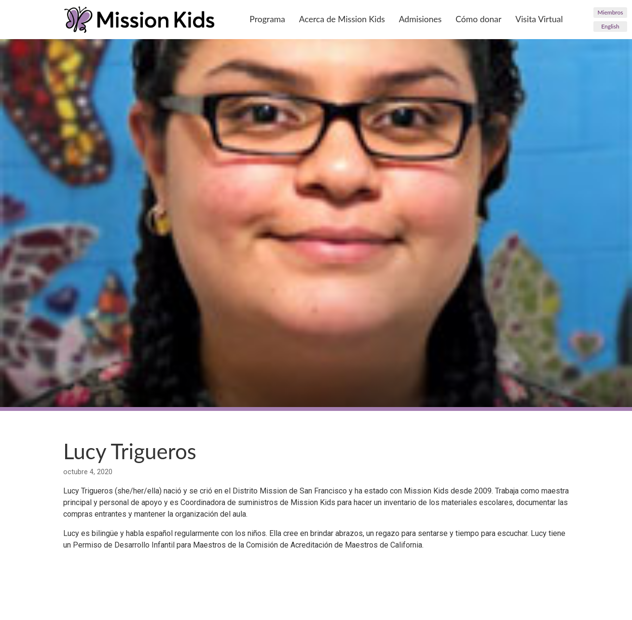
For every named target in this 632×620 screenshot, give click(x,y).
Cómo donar (478, 19)
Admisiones (420, 19)
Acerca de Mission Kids (342, 19)
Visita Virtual (539, 19)
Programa (267, 19)
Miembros (610, 12)
